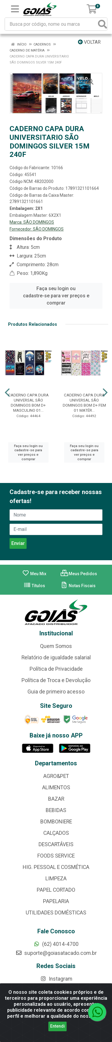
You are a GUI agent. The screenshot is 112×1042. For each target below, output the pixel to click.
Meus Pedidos (79, 573)
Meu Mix (34, 573)
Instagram (56, 979)
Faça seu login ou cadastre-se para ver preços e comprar (56, 296)
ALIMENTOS (56, 787)
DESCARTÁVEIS (56, 844)
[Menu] (15, 9)
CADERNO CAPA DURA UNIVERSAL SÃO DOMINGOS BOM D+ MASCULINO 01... (28, 403)
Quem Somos (56, 646)
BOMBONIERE (56, 822)
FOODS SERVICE (56, 856)
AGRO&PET (56, 776)
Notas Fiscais (78, 585)
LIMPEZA (56, 879)
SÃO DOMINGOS (38, 222)
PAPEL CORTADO (56, 890)
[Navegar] (7, 392)
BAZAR (56, 799)
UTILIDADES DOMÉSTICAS (56, 913)
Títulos (34, 585)
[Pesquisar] (102, 24)
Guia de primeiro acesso (56, 692)
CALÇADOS (56, 833)
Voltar (89, 42)
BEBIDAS (56, 810)
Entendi (57, 1026)
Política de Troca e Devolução (56, 680)
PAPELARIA (56, 901)
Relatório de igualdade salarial (56, 658)
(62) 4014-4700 (56, 944)
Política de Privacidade (56, 669)
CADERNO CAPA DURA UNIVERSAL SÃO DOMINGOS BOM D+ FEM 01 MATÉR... (84, 403)
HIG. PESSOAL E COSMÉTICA (56, 867)
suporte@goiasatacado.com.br (56, 953)
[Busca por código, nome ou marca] (51, 24)
